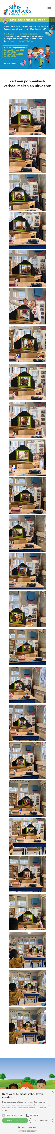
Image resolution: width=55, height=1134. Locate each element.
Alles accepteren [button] (15, 1120)
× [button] (52, 1092)
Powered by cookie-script (27, 1131)
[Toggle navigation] (49, 8)
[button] (27, 1127)
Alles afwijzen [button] (41, 1120)
